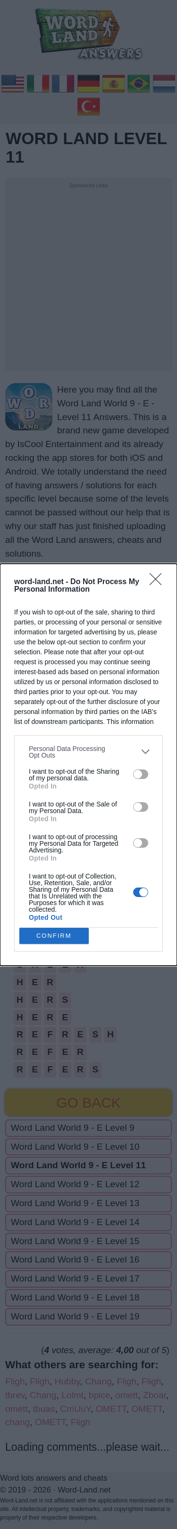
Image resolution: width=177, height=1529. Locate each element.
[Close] (159, 582)
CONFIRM (54, 935)
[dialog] (88, 765)
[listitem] (88, 752)
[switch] (140, 774)
